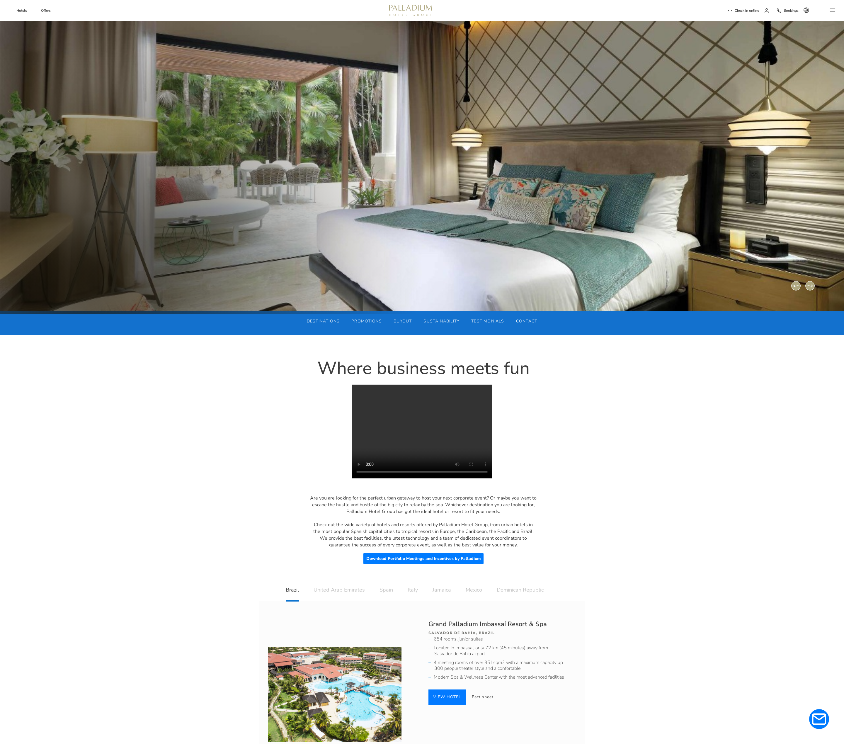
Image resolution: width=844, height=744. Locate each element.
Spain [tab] (386, 589)
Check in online (747, 11)
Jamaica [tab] (442, 589)
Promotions (366, 321)
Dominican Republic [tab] (520, 589)
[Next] (810, 286)
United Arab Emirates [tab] (339, 589)
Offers (46, 10)
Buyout (403, 321)
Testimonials (487, 321)
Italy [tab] (413, 589)
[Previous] (796, 286)
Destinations (323, 321)
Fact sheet (483, 697)
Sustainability (441, 321)
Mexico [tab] (474, 589)
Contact (526, 321)
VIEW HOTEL (447, 697)
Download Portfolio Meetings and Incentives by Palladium (423, 558)
